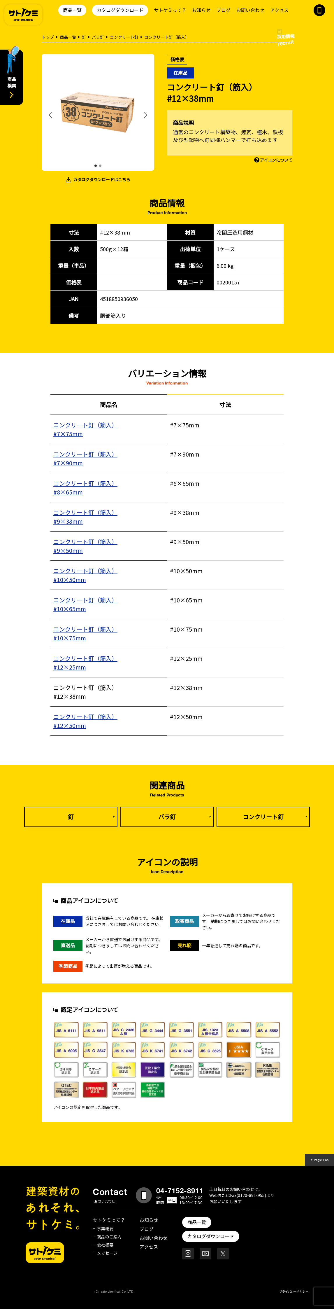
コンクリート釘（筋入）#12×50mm (85, 721)
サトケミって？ (170, 9)
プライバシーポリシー (293, 1291)
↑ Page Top (319, 1160)
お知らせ (201, 9)
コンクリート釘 (124, 37)
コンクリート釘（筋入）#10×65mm (85, 604)
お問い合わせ (250, 9)
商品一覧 (72, 9)
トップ (48, 37)
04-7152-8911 (179, 1190)
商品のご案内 (109, 1236)
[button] (95, 166)
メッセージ (107, 1253)
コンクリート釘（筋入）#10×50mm (85, 575)
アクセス (279, 9)
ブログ (224, 9)
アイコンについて (276, 160)
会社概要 (105, 1244)
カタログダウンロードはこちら (101, 179)
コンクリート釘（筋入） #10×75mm (85, 633)
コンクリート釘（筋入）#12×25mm (85, 662)
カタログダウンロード (120, 9)
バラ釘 (98, 37)
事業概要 (105, 1228)
